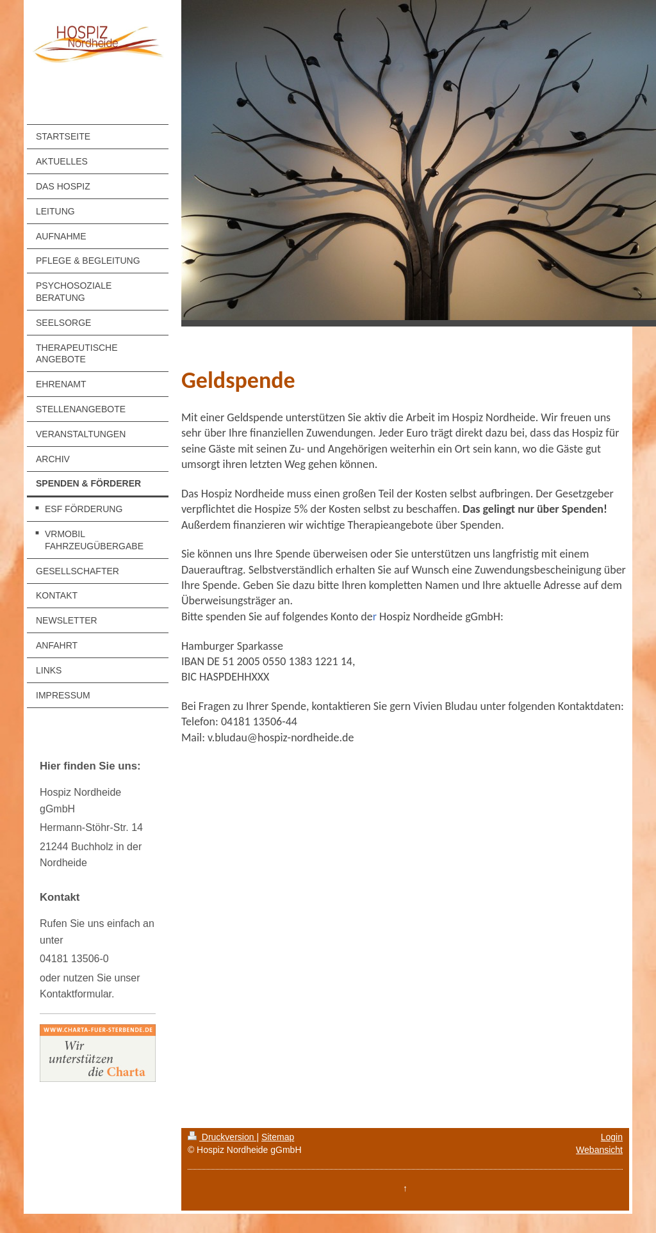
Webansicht (599, 1150)
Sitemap (277, 1137)
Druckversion (222, 1137)
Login (612, 1137)
